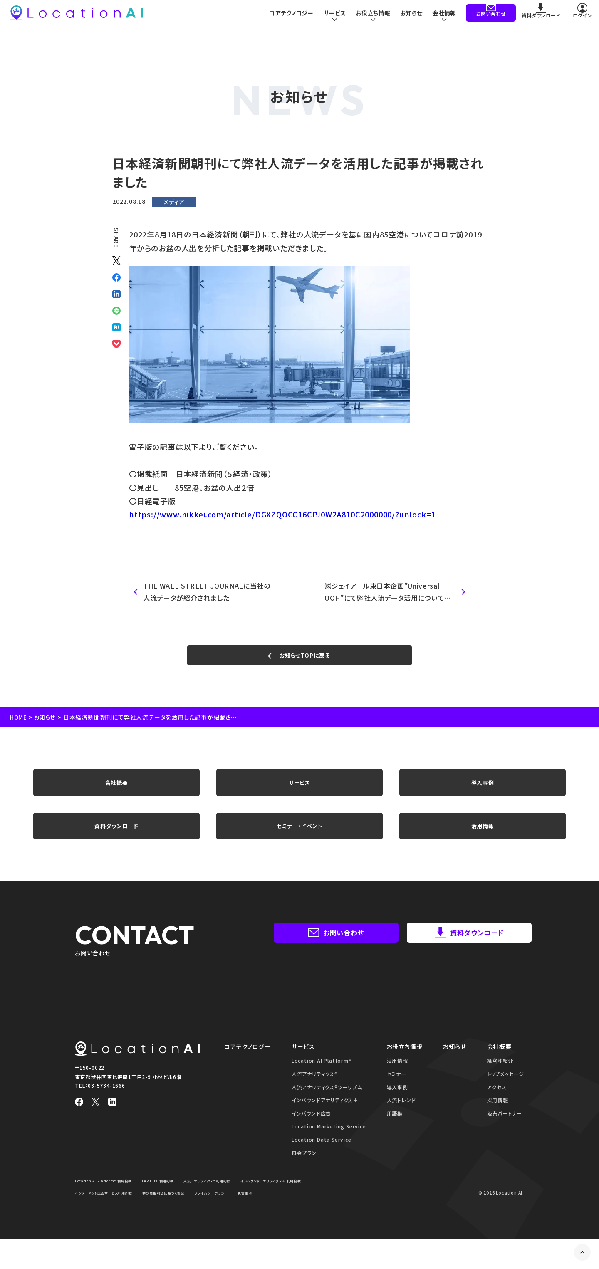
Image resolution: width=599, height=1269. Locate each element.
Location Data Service (321, 1156)
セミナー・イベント (299, 840)
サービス (299, 790)
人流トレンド (401, 1117)
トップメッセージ (505, 1091)
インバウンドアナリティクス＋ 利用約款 (112, 1210)
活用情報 (482, 840)
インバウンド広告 (311, 1130)
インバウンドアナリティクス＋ (325, 1117)
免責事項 (135, 1222)
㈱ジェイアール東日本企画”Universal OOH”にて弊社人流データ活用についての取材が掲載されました (388, 592)
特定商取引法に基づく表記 (269, 1210)
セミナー (396, 1091)
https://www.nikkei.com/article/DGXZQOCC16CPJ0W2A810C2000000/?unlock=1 (282, 514)
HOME (19, 721)
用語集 (395, 1130)
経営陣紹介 (500, 1078)
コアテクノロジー (285, 19)
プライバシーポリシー (95, 1222)
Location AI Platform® (322, 1078)
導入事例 (482, 790)
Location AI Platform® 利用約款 (110, 1198)
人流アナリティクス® (315, 1091)
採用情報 (497, 1117)
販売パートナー (504, 1130)
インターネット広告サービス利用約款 (196, 1210)
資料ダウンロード (116, 840)
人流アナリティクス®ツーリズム (327, 1104)
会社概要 (116, 790)
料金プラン (304, 1170)
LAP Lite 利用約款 (174, 1198)
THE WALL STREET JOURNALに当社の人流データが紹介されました (207, 592)
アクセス (497, 1104)
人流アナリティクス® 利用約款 (232, 1198)
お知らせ (409, 19)
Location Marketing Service (329, 1144)
